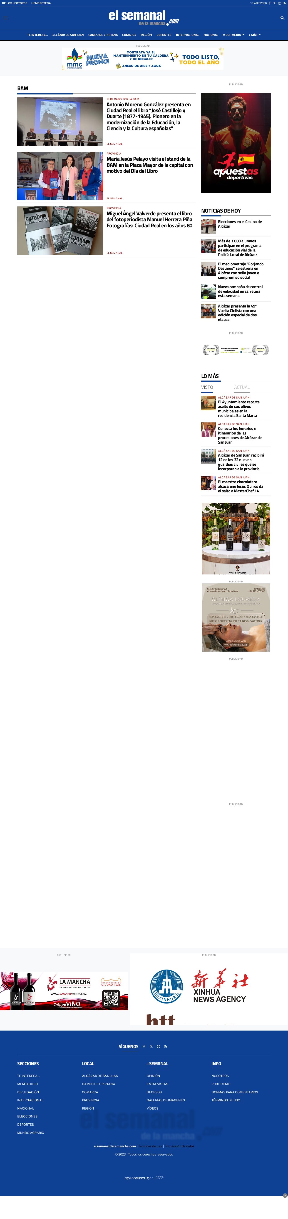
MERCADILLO (27, 1084)
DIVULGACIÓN (28, 1092)
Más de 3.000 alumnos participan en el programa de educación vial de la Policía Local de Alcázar (239, 247)
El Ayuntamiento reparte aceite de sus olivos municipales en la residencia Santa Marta (239, 408)
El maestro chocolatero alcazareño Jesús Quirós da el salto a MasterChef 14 (240, 486)
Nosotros (220, 1076)
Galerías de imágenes (166, 1100)
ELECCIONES (27, 1116)
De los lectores (14, 3)
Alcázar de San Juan (100, 1076)
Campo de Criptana (98, 1084)
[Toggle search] (282, 18)
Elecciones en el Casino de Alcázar (240, 223)
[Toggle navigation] (5, 18)
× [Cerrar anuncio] (285, 1195)
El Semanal (114, 143)
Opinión (153, 1076)
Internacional (30, 1100)
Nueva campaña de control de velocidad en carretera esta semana (240, 291)
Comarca (90, 1092)
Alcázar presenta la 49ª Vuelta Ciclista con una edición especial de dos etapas (237, 313)
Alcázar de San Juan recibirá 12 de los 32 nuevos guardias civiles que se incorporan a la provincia (241, 462)
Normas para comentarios (234, 1092)
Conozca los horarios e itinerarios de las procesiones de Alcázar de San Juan (240, 435)
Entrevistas (157, 1084)
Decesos (154, 1092)
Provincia (90, 1100)
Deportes (25, 1124)
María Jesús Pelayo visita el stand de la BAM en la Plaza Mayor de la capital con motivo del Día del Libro (150, 165)
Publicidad (221, 1084)
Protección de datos (179, 1146)
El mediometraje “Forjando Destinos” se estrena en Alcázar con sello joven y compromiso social (241, 270)
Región (88, 1108)
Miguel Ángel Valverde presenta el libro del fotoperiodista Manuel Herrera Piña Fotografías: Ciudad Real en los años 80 (149, 219)
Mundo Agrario (30, 1133)
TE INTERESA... (28, 1076)
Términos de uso (225, 1100)
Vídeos (152, 1108)
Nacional (25, 1108)
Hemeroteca (41, 3)
